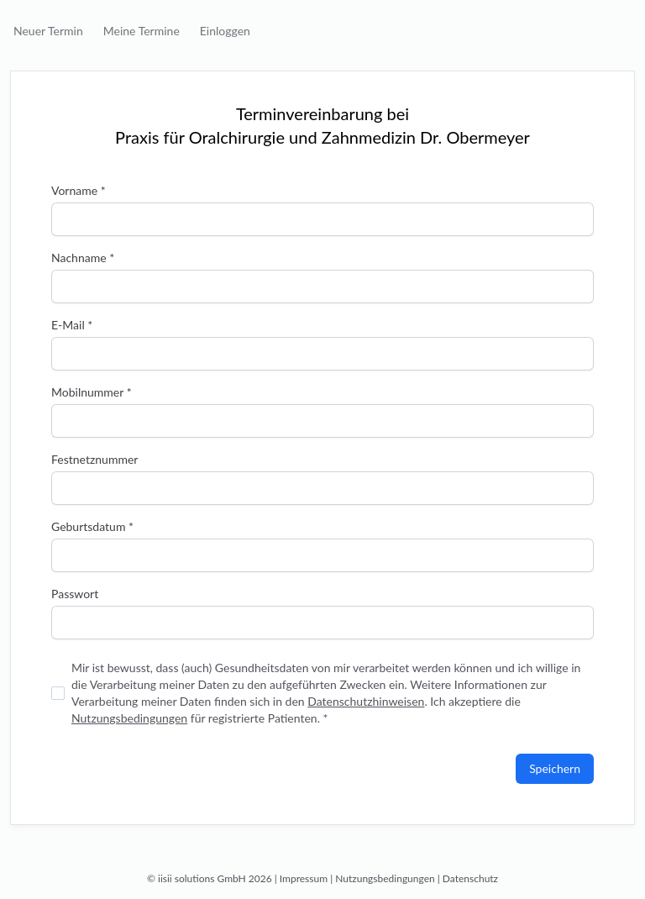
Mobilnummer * (91, 392)
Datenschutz (470, 878)
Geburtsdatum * (92, 526)
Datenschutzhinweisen (365, 701)
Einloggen (225, 31)
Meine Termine (141, 31)
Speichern (554, 768)
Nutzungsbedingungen (129, 718)
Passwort (74, 593)
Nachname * (82, 257)
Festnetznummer (94, 459)
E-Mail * (71, 325)
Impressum (304, 878)
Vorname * (78, 190)
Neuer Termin (48, 31)
